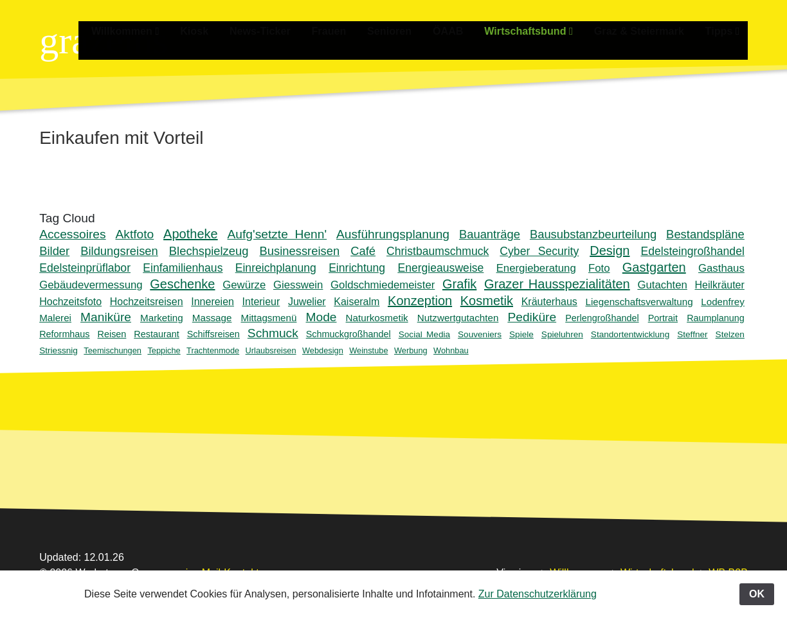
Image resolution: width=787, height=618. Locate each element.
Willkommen (145, 30)
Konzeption (420, 301)
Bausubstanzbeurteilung (593, 234)
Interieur (261, 301)
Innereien (212, 301)
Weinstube (368, 350)
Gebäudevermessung (90, 285)
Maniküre (105, 317)
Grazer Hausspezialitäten (557, 284)
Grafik (459, 284)
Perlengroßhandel (601, 318)
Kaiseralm (356, 301)
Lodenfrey (723, 301)
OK (756, 593)
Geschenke (182, 284)
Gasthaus (721, 268)
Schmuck (273, 333)
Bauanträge (489, 234)
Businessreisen (299, 251)
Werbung (411, 350)
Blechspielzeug (209, 251)
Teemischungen (112, 350)
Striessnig (58, 350)
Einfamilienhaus (182, 267)
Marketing (161, 317)
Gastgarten (654, 267)
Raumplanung (716, 318)
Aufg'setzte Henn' (277, 234)
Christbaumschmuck (437, 251)
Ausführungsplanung (392, 234)
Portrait (663, 318)
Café (362, 251)
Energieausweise (440, 267)
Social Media (424, 334)
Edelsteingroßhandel (692, 251)
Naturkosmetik (377, 317)
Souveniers (480, 334)
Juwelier (307, 301)
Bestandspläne (705, 234)
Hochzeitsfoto (70, 301)
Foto (599, 268)
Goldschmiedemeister (382, 285)
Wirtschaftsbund (535, 30)
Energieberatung (536, 268)
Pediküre (531, 317)
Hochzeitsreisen (146, 301)
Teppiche (163, 350)
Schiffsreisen (213, 334)
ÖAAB (457, 30)
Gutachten (662, 285)
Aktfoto (135, 234)
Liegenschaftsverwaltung (638, 301)
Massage (212, 317)
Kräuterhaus (549, 301)
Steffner (692, 334)
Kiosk (213, 30)
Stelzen (730, 334)
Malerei (55, 317)
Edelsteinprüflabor (85, 267)
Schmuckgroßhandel (348, 334)
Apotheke (190, 234)
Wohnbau (451, 350)
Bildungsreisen (119, 251)
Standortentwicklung (630, 334)
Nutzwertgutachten (458, 317)
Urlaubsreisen (271, 350)
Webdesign (322, 350)
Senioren (400, 30)
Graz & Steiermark (643, 30)
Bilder (54, 251)
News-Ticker (276, 30)
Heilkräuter (719, 284)
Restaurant (156, 334)
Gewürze (244, 285)
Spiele (521, 334)
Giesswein (298, 285)
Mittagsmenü (269, 317)
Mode (321, 317)
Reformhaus (64, 334)
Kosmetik (486, 301)
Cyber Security (539, 251)
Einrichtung (357, 267)
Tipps (724, 30)
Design (609, 250)
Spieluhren (562, 334)
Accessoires (72, 234)
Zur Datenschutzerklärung (537, 593)
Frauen (342, 30)
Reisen (112, 334)
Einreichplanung (275, 267)
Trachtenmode (212, 350)
